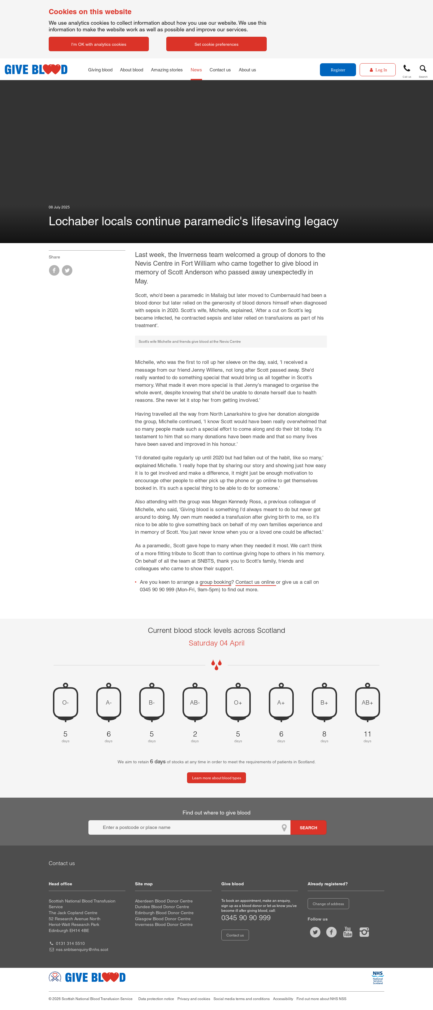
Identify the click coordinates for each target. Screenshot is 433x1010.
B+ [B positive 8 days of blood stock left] (324, 702)
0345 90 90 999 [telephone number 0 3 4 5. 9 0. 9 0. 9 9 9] (246, 918)
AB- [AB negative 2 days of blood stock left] (195, 702)
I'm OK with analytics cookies (98, 44)
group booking (215, 582)
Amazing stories (170, 69)
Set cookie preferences (216, 44)
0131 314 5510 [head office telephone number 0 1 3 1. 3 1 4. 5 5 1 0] (70, 943)
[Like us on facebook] (331, 932)
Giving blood (101, 69)
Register (338, 69)
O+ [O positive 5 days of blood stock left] (238, 702)
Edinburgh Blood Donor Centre (164, 912)
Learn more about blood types (216, 778)
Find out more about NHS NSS (321, 999)
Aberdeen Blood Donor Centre (164, 901)
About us (253, 69)
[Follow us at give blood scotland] (364, 932)
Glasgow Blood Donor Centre (163, 918)
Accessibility (283, 999)
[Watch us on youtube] (347, 932)
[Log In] (378, 69)
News (200, 69)
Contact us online (255, 582)
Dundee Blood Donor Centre (162, 906)
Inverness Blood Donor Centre (164, 924)
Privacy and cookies (193, 999)
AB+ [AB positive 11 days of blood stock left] (367, 702)
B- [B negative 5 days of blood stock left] (152, 702)
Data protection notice (156, 999)
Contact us (225, 69)
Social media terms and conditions (241, 999)
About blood (133, 69)
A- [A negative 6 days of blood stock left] (109, 702)
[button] (406, 70)
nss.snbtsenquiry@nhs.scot (82, 949)
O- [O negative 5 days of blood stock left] (65, 702)
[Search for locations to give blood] (308, 827)
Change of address (328, 904)
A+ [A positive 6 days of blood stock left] (281, 702)
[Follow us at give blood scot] (315, 932)
